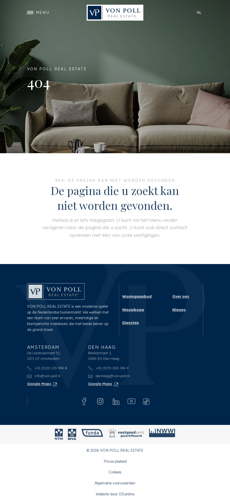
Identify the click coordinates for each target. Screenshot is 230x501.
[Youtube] (131, 401)
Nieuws (179, 309)
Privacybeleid (115, 461)
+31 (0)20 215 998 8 (47, 368)
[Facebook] (84, 401)
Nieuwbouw (133, 309)
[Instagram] (100, 401)
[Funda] (92, 434)
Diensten (130, 322)
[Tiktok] (146, 401)
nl (199, 12)
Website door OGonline (115, 494)
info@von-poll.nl (44, 376)
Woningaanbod (137, 296)
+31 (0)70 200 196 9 (108, 368)
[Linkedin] (116, 401)
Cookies (115, 472)
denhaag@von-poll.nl (109, 376)
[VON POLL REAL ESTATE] (115, 12)
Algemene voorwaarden (115, 483)
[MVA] (72, 434)
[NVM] (59, 434)
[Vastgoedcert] (126, 434)
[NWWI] (162, 434)
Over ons (180, 296)
